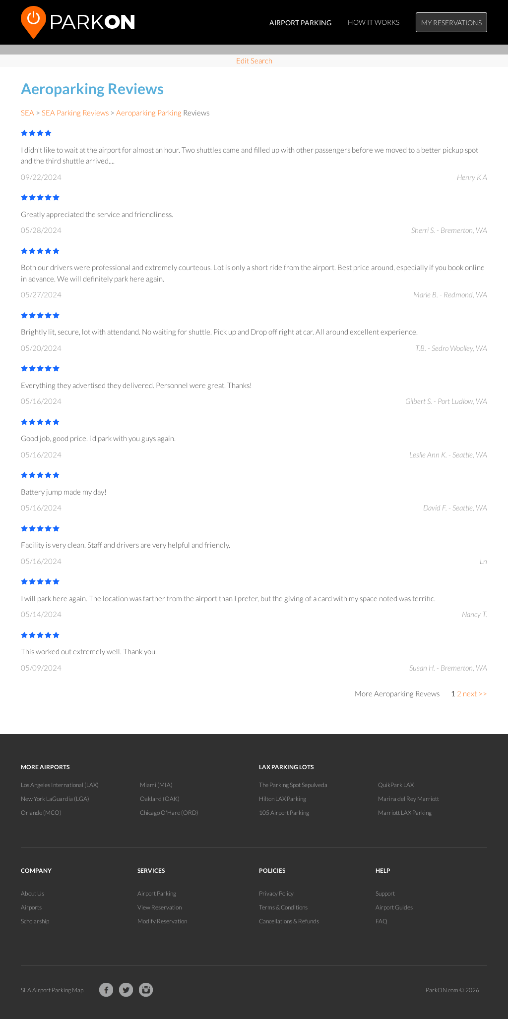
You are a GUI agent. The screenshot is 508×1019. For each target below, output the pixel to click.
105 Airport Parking (284, 812)
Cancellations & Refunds (289, 921)
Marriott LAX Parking (405, 812)
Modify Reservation (162, 921)
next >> (475, 693)
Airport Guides (394, 907)
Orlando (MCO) (41, 812)
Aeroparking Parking (149, 112)
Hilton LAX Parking (282, 798)
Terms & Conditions (283, 907)
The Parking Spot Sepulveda (293, 785)
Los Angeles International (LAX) (60, 785)
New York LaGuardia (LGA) (55, 798)
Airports (31, 907)
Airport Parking (156, 893)
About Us (32, 893)
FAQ (381, 921)
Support (385, 893)
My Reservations (451, 22)
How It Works (373, 22)
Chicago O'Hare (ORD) (169, 812)
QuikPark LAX (396, 785)
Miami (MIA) (156, 785)
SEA (27, 112)
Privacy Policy (276, 893)
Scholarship (35, 921)
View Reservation (159, 907)
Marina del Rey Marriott (408, 798)
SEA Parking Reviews (75, 112)
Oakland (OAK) (160, 798)
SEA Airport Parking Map (52, 990)
